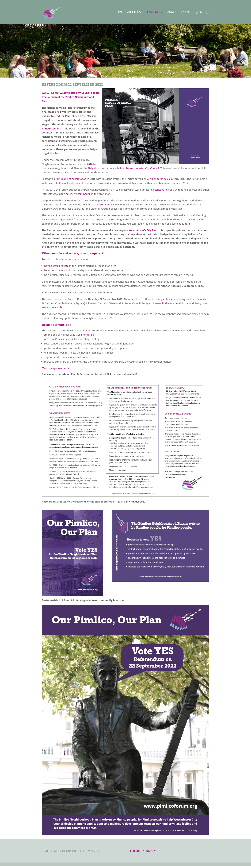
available (57, 307)
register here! (85, 334)
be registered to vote (56, 265)
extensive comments (78, 194)
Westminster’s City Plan (143, 230)
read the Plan (62, 116)
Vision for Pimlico (159, 179)
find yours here (171, 303)
